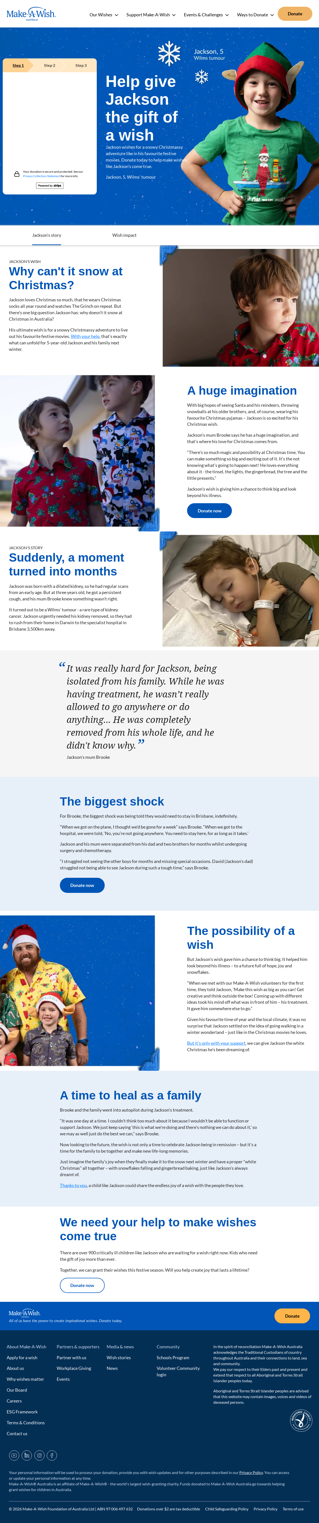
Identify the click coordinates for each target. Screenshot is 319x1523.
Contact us (17, 1433)
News (112, 1368)
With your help (85, 336)
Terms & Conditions (26, 1422)
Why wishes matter (25, 1379)
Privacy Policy (251, 1472)
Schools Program (173, 1357)
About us (15, 1368)
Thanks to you (73, 1185)
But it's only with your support (216, 1043)
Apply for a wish (22, 1357)
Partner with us (71, 1357)
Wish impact (275, 235)
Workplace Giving (74, 1368)
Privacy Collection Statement (41, 176)
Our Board (17, 1390)
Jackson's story (196, 235)
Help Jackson (38, 235)
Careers (14, 1401)
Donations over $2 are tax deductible (169, 1508)
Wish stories (119, 1357)
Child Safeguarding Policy (227, 1508)
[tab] (18, 65)
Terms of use (293, 1508)
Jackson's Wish (116, 235)
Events (63, 1379)
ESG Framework (22, 1411)
